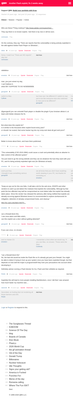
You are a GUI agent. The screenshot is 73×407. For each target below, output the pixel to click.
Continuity (39, 246)
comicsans (4, 37)
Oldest (3, 20)
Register (11, 307)
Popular (19, 20)
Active (26, 20)
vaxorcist (4, 287)
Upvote (20, 50)
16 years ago (13, 50)
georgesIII (4, 91)
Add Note (39, 55)
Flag (11, 37)
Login (3, 307)
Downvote (27, 50)
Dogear (34, 50)
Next (11, 389)
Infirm (3, 50)
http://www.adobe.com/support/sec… (39, 28)
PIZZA (3, 274)
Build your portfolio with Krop (25, 10)
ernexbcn (4, 75)
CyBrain (3, 98)
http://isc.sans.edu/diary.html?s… (13, 203)
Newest (11, 20)
